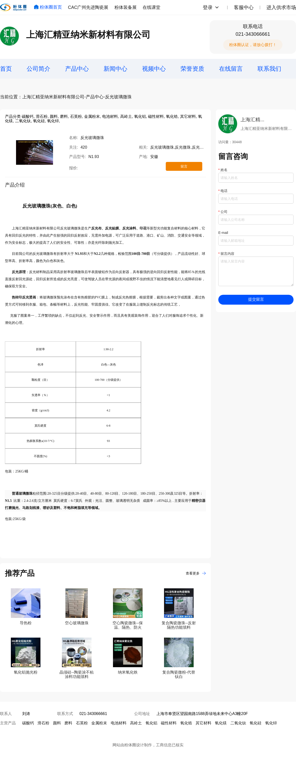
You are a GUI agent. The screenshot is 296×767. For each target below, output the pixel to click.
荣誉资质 (192, 68)
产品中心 (77, 68)
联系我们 (269, 68)
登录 (208, 7)
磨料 (68, 723)
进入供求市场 (281, 7)
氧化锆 (186, 723)
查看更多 (196, 573)
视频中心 (154, 68)
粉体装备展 (125, 7)
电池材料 (119, 723)
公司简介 (38, 68)
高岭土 (136, 723)
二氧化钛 (238, 723)
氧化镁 (221, 723)
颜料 (57, 723)
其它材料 (203, 723)
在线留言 (231, 68)
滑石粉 (43, 723)
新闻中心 (115, 68)
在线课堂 (151, 7)
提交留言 (256, 299)
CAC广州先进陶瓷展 (88, 7)
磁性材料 (169, 723)
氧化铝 (151, 723)
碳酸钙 (28, 723)
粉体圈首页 (48, 7)
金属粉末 (99, 723)
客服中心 (244, 7)
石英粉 (82, 723)
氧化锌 (271, 723)
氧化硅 (255, 723)
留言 (184, 166)
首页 (6, 68)
